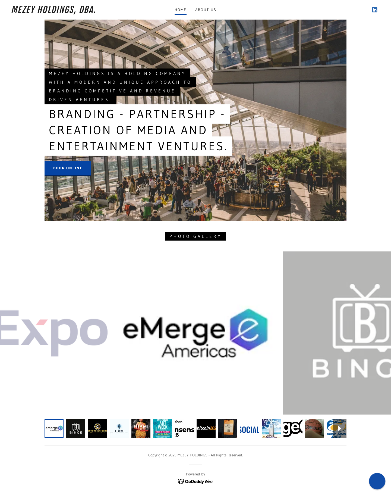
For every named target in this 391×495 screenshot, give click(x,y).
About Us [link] (205, 9)
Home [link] (181, 9)
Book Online (68, 168)
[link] (62, 11)
